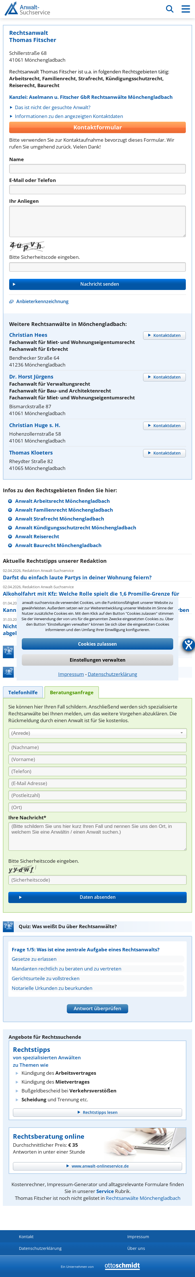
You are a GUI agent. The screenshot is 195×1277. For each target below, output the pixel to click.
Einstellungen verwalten (98, 660)
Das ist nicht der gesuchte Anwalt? (52, 107)
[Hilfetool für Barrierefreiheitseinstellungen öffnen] (188, 644)
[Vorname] (97, 759)
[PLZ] (97, 795)
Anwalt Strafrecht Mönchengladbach (59, 518)
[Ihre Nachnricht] (97, 836)
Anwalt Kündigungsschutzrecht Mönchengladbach (75, 527)
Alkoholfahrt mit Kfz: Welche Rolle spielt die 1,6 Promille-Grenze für (91, 593)
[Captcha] (97, 267)
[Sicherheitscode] (97, 880)
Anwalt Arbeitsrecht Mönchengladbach (62, 501)
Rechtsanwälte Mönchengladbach (143, 1198)
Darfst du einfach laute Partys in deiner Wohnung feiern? (77, 577)
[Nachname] (97, 747)
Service (105, 1191)
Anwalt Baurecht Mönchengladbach (58, 545)
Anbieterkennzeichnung (42, 301)
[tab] (23, 692)
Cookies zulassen (97, 644)
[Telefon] (97, 189)
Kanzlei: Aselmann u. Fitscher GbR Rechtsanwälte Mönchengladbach (91, 97)
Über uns (136, 1248)
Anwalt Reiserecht (37, 536)
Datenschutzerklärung (112, 674)
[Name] (97, 168)
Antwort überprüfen (97, 1008)
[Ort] (97, 807)
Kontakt (26, 1236)
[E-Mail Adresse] (97, 783)
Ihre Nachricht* (27, 817)
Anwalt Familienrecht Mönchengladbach (64, 510)
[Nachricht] (97, 221)
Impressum (71, 674)
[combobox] (98, 733)
